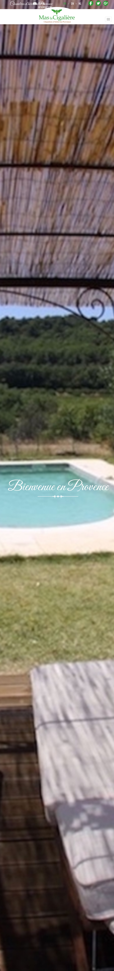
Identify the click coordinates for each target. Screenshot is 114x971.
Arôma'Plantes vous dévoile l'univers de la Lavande (32, 826)
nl (80, 3)
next (106, 883)
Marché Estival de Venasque (21, 734)
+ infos (18, 749)
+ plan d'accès (18, 844)
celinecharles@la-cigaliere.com (87, 291)
